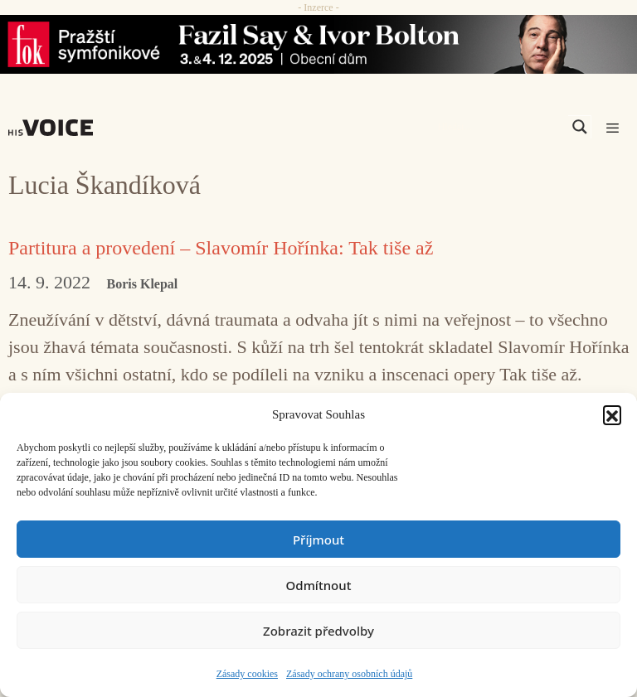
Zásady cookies (247, 674)
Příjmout (318, 539)
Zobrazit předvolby (318, 630)
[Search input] (501, 126)
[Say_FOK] (318, 44)
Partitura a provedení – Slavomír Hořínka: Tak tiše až (220, 248)
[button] (612, 414)
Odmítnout (319, 585)
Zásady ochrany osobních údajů (349, 674)
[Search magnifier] (579, 126)
